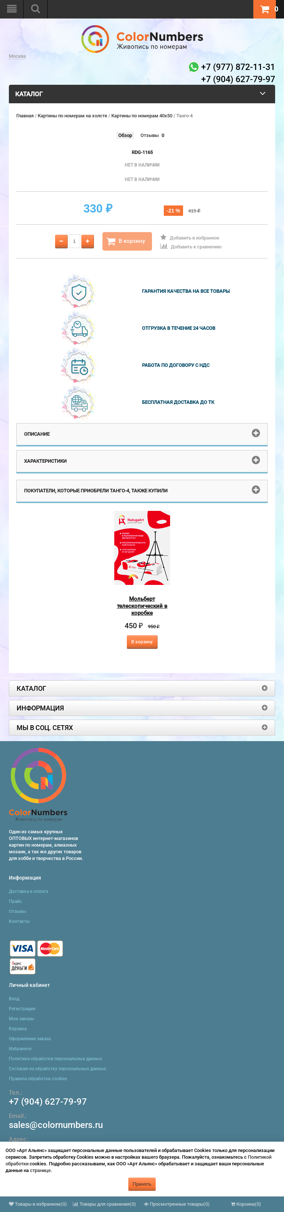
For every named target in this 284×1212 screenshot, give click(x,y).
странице (40, 1170)
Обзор (125, 135)
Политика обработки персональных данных (55, 1058)
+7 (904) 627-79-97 (48, 1102)
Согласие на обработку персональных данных (57, 1068)
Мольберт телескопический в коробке (142, 606)
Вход (14, 998)
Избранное (20, 1048)
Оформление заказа (30, 1038)
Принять (142, 1184)
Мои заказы (21, 1018)
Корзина (18, 1028)
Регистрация (22, 1008)
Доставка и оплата (28, 891)
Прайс (15, 901)
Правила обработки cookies (38, 1078)
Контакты (19, 921)
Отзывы (150, 135)
